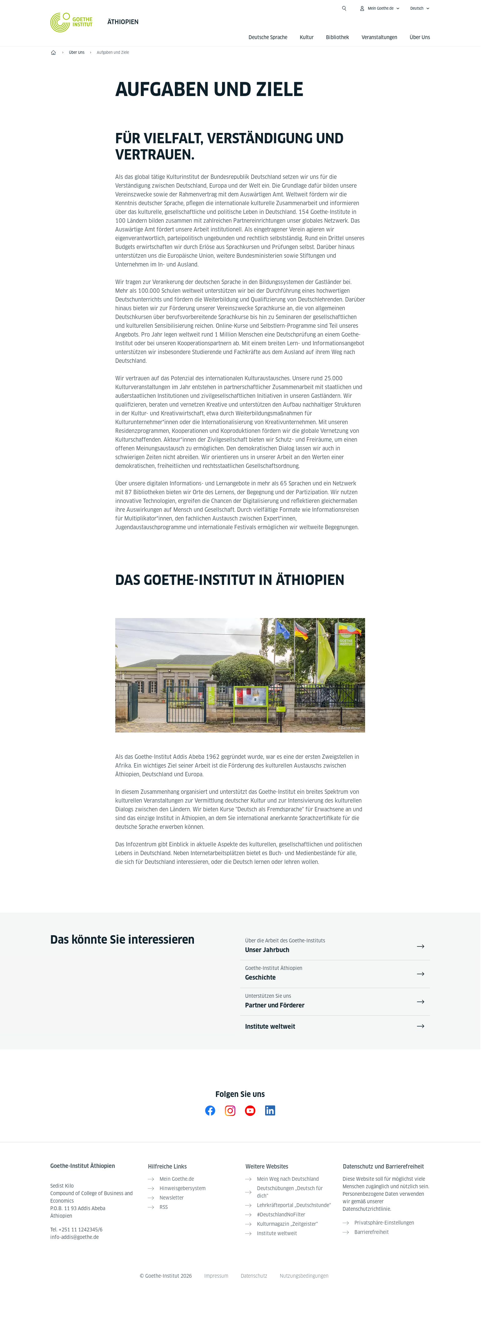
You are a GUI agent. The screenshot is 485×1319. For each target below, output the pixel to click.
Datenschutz (254, 1274)
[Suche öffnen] (344, 8)
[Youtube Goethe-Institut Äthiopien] (250, 1111)
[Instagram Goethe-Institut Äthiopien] (230, 1111)
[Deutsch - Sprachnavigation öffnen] (420, 8)
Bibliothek (337, 37)
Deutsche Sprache (268, 37)
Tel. (76, 1230)
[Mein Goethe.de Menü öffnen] (379, 8)
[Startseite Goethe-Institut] (71, 23)
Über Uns (420, 37)
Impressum (216, 1274)
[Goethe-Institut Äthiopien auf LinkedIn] (270, 1111)
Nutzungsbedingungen (304, 1274)
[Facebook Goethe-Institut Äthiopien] (210, 1111)
